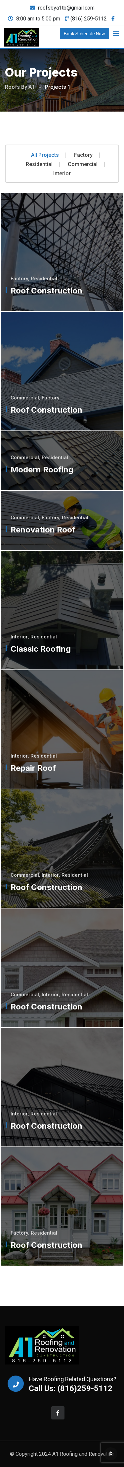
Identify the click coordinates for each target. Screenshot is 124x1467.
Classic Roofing (41, 649)
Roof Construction (46, 290)
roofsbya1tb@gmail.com (66, 8)
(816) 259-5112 (88, 19)
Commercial (83, 164)
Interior (62, 173)
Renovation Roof (43, 529)
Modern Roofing (42, 469)
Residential (39, 164)
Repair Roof (33, 768)
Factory (83, 155)
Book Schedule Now (84, 33)
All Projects (45, 155)
